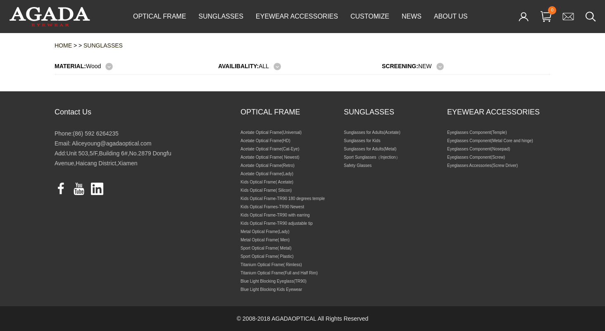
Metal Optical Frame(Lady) (265, 231)
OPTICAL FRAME (159, 16)
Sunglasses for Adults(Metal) (370, 149)
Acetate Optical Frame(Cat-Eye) (270, 149)
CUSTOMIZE (369, 16)
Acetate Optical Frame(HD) (266, 140)
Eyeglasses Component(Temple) (477, 132)
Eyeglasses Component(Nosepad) (478, 149)
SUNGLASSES (220, 16)
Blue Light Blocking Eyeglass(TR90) (274, 281)
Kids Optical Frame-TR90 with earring (275, 215)
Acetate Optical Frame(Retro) (268, 165)
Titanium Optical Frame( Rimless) (271, 264)
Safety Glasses (358, 165)
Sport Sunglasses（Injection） (372, 157)
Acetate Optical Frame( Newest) (270, 157)
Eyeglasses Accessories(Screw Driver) (482, 165)
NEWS (412, 16)
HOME (63, 45)
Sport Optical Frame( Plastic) (267, 256)
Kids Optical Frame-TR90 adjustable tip (277, 223)
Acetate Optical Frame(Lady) (267, 173)
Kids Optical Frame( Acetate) (267, 182)
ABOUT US (451, 16)
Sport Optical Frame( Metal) (266, 248)
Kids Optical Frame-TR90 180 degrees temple (283, 198)
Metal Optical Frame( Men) (265, 240)
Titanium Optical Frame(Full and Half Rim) (279, 273)
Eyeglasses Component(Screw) (476, 157)
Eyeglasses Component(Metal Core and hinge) (490, 140)
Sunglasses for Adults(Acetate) (372, 132)
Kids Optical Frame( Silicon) (266, 190)
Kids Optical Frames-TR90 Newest (272, 207)
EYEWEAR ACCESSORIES (297, 16)
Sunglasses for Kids (362, 140)
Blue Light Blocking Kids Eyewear (271, 289)
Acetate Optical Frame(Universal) (271, 132)
